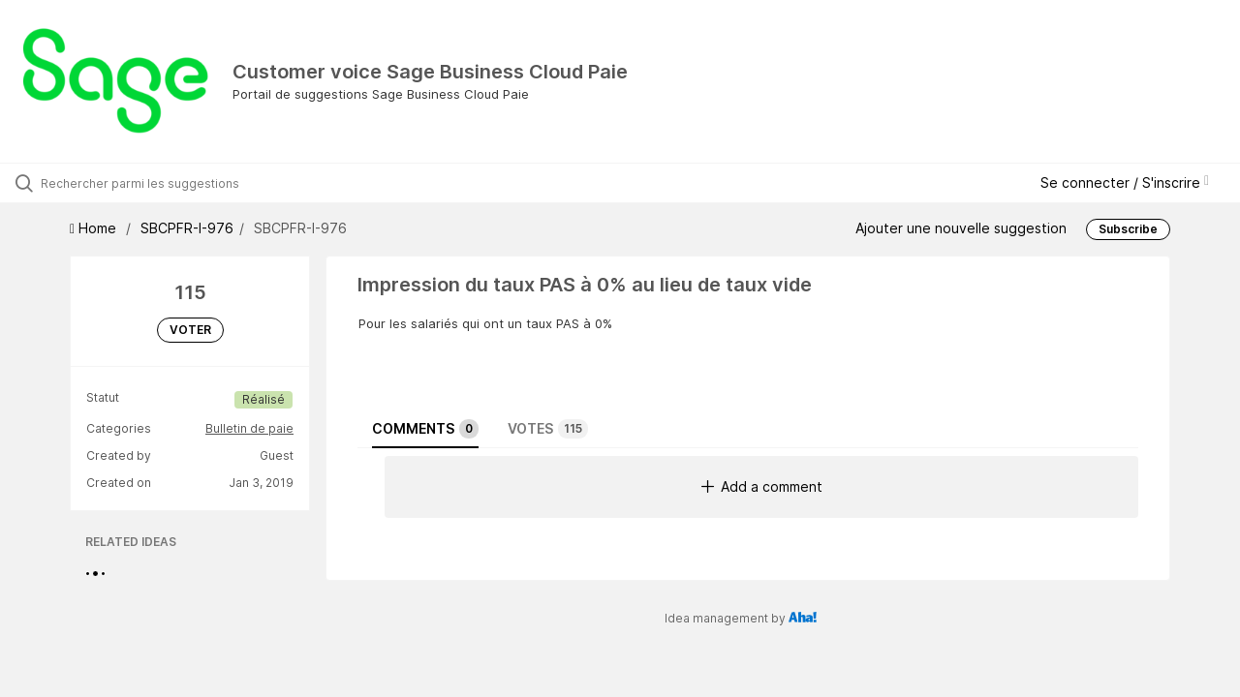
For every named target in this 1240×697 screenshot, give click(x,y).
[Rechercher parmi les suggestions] (148, 183)
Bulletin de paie (249, 428)
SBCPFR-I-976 (186, 228)
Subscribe (1128, 229)
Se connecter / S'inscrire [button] (1124, 182)
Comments (425, 429)
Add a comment (761, 486)
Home (95, 228)
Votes (548, 429)
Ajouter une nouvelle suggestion (961, 228)
